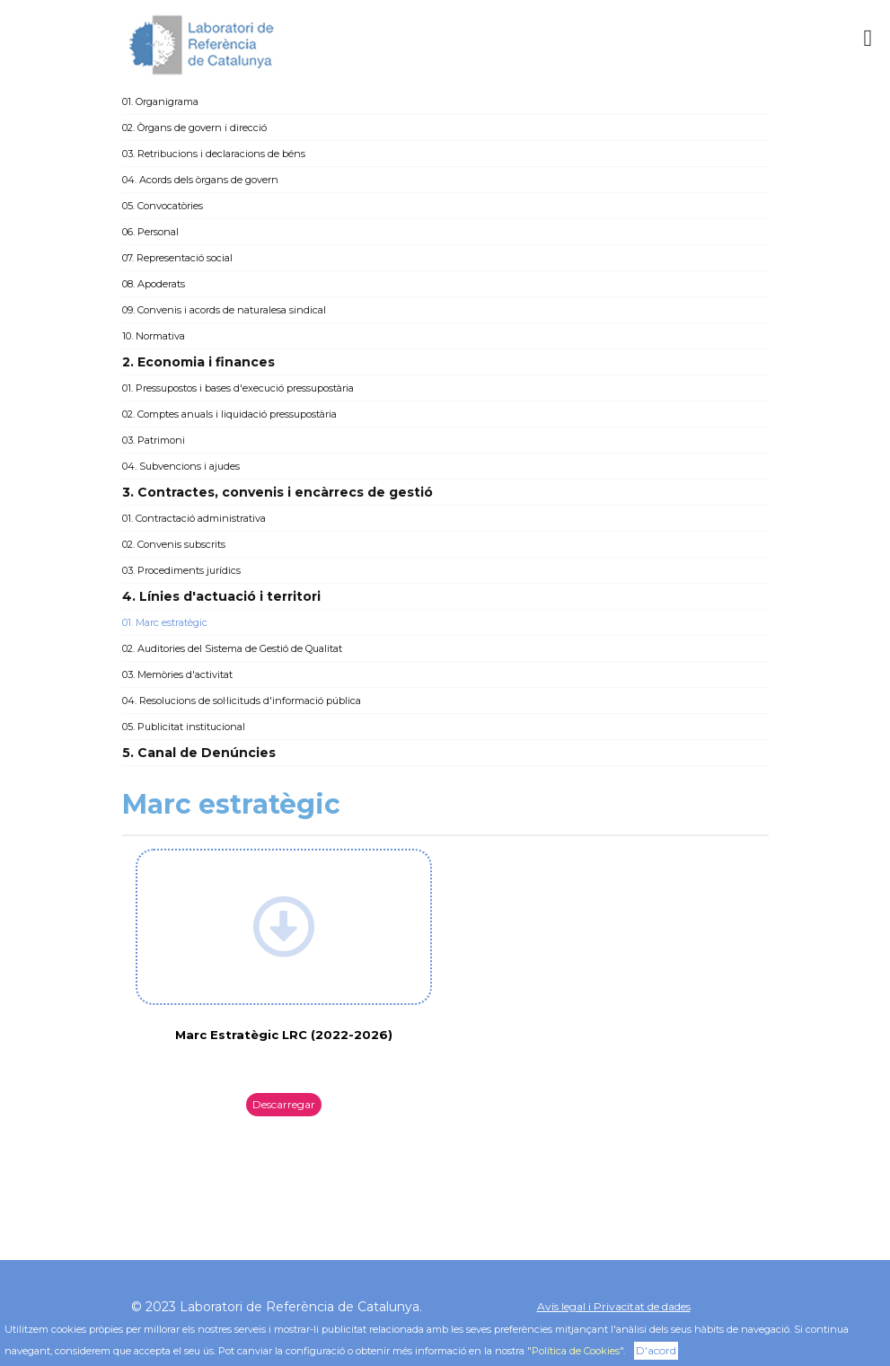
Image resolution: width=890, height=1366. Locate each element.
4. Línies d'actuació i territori (221, 596)
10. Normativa (153, 336)
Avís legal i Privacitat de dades (614, 1306)
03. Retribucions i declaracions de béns (213, 153)
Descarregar (283, 1104)
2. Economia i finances (198, 362)
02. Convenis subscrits (173, 544)
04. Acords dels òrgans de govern (200, 179)
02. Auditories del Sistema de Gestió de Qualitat (232, 648)
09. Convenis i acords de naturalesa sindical (224, 310)
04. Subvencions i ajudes (181, 466)
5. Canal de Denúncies (199, 753)
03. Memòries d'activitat (177, 674)
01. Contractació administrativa (194, 518)
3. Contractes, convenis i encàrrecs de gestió (277, 492)
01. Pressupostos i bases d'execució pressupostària (238, 388)
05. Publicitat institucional (183, 726)
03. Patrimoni (153, 440)
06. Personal (150, 231)
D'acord (656, 1350)
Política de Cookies (576, 1350)
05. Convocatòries (162, 205)
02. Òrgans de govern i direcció (194, 127)
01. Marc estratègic (164, 622)
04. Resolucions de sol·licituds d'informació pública (241, 700)
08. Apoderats (153, 284)
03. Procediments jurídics (181, 570)
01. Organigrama (160, 101)
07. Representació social (177, 257)
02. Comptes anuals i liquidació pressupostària (229, 414)
